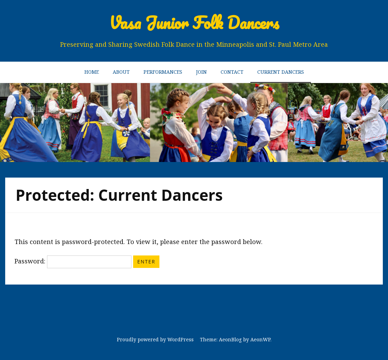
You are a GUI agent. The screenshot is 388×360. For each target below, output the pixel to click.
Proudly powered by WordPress (155, 339)
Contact (232, 72)
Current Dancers (280, 72)
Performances (163, 72)
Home (91, 72)
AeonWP (260, 339)
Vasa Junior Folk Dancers (194, 22)
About (121, 72)
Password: (73, 261)
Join (201, 72)
